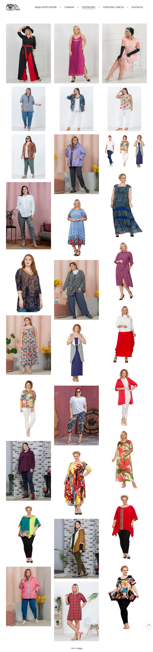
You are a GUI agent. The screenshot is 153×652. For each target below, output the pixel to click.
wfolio (79, 650)
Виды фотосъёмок (46, 7)
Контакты (137, 7)
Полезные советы (113, 7)
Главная (69, 7)
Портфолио (88, 7)
